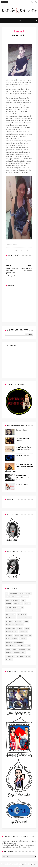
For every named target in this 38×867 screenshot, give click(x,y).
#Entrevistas (11, 244)
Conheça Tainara (22, 430)
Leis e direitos (19, 635)
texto (23, 652)
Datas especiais (10, 614)
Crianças (20, 607)
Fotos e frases (10, 628)
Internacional (23, 631)
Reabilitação (10, 645)
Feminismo (19, 624)
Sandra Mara (20, 645)
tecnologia (16, 652)
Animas (28, 593)
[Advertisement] (21, 303)
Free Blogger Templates (24, 864)
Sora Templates (11, 864)
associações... (15, 600)
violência (9, 659)
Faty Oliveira (10, 624)
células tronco (18, 603)
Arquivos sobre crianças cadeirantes (17, 596)
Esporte (26, 621)
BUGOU (8, 603)
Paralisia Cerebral (22, 456)
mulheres (14, 638)
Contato (27, 603)
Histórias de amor (11, 631)
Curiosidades (10, 610)
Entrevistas (19, 31)
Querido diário (18, 642)
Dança (18, 610)
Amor (22, 593)
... (6, 593)
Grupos (27, 628)
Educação (28, 617)
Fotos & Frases (22, 484)
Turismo (27, 656)
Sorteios (8, 652)
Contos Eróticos (11, 607)
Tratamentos (19, 656)
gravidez (19, 628)
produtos (9, 642)
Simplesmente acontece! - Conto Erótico (22, 477)
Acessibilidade (14, 593)
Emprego (9, 621)
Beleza (23, 600)
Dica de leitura (10, 617)
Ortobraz (23, 638)
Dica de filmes (22, 614)
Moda (8, 638)
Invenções (9, 635)
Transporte (9, 656)
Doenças (20, 617)
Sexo (28, 649)
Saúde (28, 645)
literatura (28, 635)
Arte (7, 600)
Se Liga (8, 649)
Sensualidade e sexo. (19, 649)
